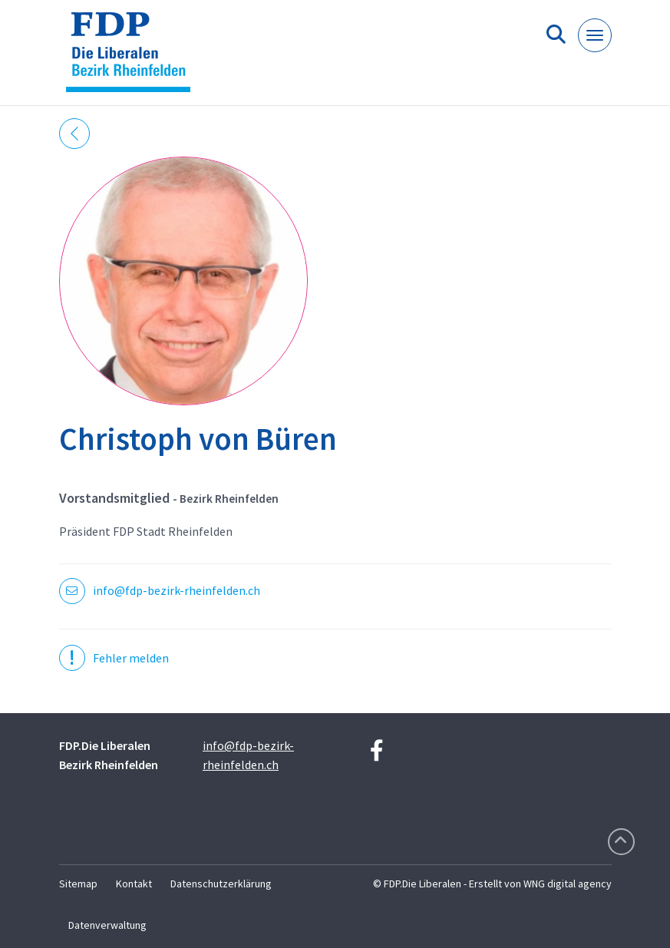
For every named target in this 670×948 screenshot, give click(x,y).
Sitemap (78, 883)
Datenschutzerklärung (221, 883)
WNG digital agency (567, 883)
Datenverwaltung (107, 925)
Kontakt (134, 883)
